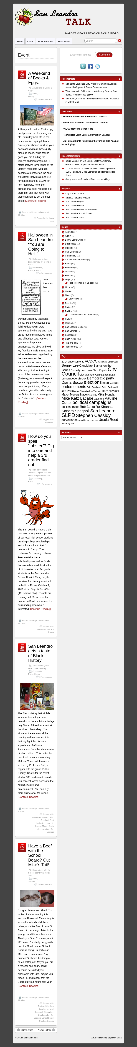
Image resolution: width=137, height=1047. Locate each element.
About (30, 41)
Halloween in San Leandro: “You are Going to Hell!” (41, 244)
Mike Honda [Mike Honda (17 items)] (106, 394)
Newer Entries (46, 1029)
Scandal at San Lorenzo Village (95, 179)
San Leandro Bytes (74, 201)
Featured (69, 267)
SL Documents (45, 41)
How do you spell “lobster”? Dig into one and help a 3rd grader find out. (41, 450)
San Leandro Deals (74, 327)
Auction (41, 1006)
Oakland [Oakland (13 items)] (99, 398)
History (37, 674)
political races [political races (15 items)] (70, 406)
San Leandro (43, 1015)
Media (68, 291)
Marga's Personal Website (77, 198)
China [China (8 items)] (89, 370)
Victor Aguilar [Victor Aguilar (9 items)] (68, 423)
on (74, 161)
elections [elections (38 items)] (93, 382)
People (68, 303)
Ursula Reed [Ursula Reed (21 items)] (108, 420)
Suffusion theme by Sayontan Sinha (106, 1038)
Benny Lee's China (74, 240)
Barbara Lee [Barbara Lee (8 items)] (113, 362)
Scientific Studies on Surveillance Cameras (85, 116)
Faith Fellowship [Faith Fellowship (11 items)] (110, 387)
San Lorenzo (71, 331)
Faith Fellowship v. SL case (82, 283)
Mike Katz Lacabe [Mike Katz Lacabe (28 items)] (77, 398)
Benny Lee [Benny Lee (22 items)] (70, 365)
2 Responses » (45, 677)
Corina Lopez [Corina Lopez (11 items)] (102, 374)
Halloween (49, 422)
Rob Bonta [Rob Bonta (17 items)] (87, 407)
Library (31, 96)
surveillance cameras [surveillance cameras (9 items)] (88, 420)
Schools (31, 881)
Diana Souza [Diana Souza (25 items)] (72, 382)
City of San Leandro (74, 193)
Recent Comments (71, 156)
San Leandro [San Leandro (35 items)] (102, 410)
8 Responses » (45, 273)
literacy (50, 629)
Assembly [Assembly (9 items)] (102, 362)
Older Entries (25, 1029)
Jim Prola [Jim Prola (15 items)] (68, 390)
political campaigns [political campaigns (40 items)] (91, 402)
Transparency (71, 347)
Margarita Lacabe (39, 212)
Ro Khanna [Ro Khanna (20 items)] (104, 407)
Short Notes (64, 41)
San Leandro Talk (29, 1038)
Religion (37, 270)
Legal (67, 279)
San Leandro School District (78, 213)
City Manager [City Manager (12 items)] (87, 374)
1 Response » (46, 484)
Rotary (51, 632)
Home (20, 41)
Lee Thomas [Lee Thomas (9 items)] (95, 391)
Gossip (68, 271)
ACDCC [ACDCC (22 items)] (91, 361)
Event (34, 93)
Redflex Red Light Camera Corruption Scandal (86, 135)
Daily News (74, 299)
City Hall (69, 248)
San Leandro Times (74, 217)
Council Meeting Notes (76, 259)
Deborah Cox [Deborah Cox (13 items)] (78, 378)
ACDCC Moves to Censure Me (78, 129)
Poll (67, 319)
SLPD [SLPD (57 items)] (68, 415)
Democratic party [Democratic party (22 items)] (100, 378)
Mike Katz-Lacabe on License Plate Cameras (85, 122)
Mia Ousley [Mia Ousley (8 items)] (92, 395)
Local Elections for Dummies (82, 314)
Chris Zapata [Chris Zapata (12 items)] (99, 370)
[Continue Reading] (35, 200)
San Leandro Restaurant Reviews (81, 209)
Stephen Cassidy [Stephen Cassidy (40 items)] (93, 415)
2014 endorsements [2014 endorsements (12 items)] (73, 361)
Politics (68, 311)
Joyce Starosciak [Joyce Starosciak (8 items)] (81, 391)
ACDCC (69, 232)
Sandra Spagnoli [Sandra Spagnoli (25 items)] (76, 411)
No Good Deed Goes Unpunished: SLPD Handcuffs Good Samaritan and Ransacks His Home (90, 172)
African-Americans (40, 817)
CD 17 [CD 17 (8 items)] (83, 370)
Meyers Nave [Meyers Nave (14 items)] (78, 394)
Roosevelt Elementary (44, 1012)
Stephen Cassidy (46, 1021)
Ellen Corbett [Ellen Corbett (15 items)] (110, 382)
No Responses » (45, 99)
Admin (68, 236)
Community (37, 478)
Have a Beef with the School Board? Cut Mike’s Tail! (40, 855)
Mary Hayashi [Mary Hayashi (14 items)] (110, 390)
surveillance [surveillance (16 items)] (70, 420)
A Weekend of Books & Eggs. (39, 78)
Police (68, 307)
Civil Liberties (71, 252)
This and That (71, 343)
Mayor (44, 826)
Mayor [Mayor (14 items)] (65, 394)
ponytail (50, 1009)
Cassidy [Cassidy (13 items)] (75, 370)
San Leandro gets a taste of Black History (40, 653)
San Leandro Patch (74, 205)
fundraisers (41, 629)
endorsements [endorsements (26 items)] (74, 386)
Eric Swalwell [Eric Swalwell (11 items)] (94, 387)
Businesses (37, 267)
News (67, 295)
